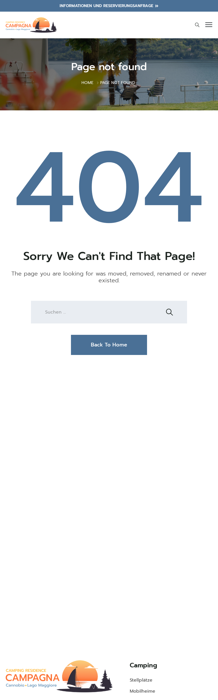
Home (87, 83)
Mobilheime (142, 691)
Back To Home (109, 345)
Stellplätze (141, 680)
